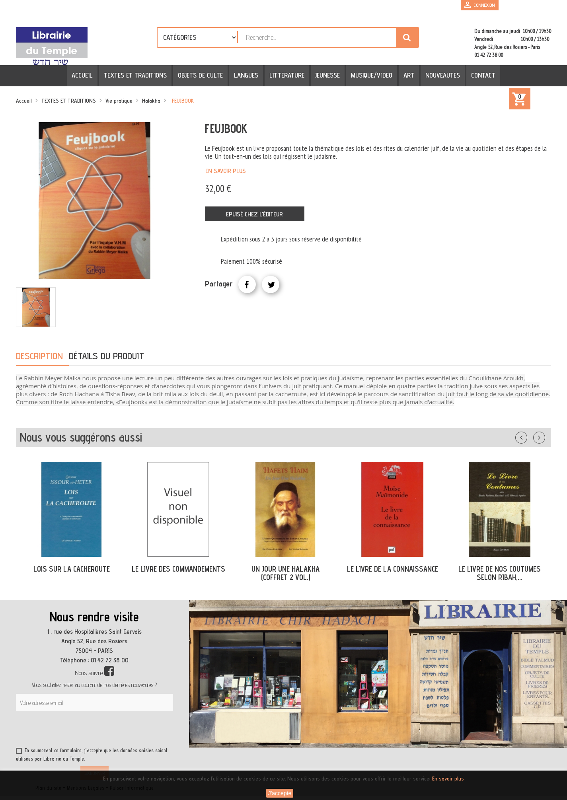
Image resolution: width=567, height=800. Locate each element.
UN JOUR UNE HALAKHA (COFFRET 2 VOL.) (285, 573)
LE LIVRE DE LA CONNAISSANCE (392, 568)
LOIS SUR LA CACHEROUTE (71, 568)
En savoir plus (225, 171)
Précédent (529, 436)
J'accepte (280, 793)
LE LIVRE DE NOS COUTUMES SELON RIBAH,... (499, 573)
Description (39, 356)
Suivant (544, 436)
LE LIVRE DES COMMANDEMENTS (178, 568)
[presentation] (92, 730)
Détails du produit (106, 356)
